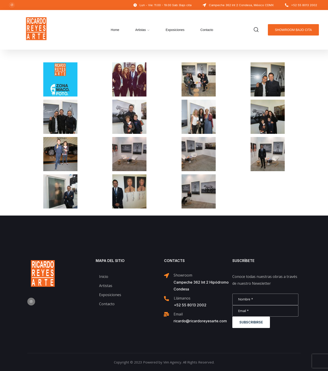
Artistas (140, 30)
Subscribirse (251, 322)
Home (115, 30)
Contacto (206, 30)
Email (178, 314)
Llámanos (182, 298)
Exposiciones (175, 30)
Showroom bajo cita (293, 30)
